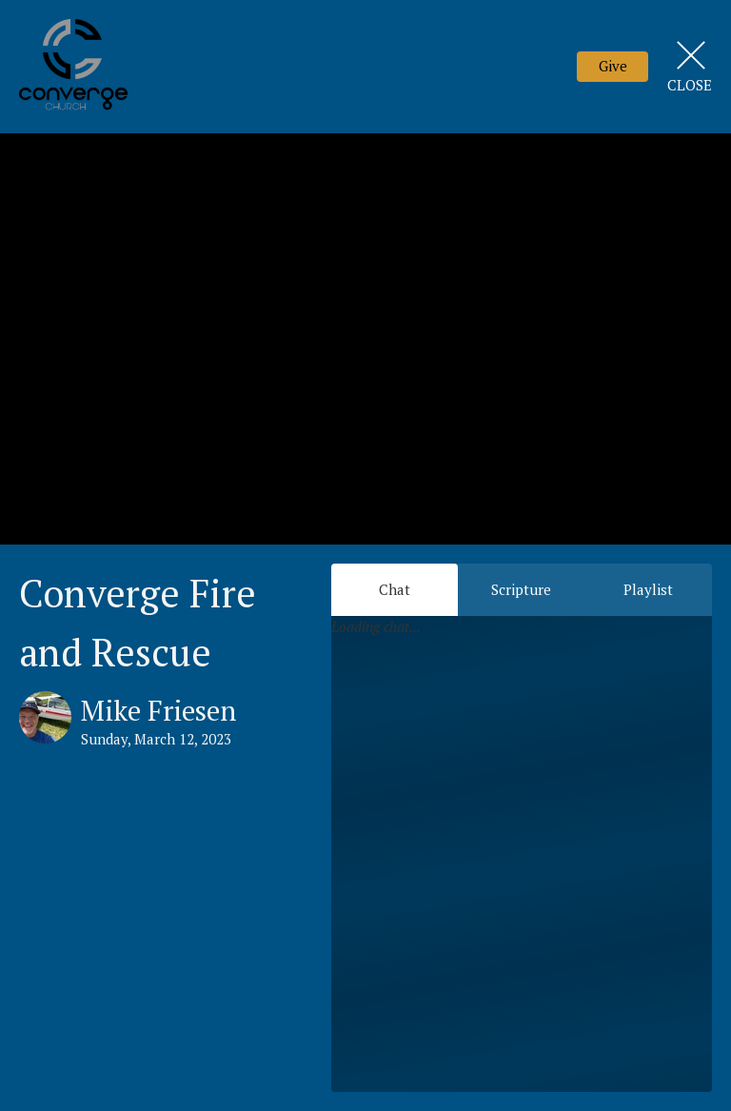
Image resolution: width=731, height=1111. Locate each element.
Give (613, 65)
